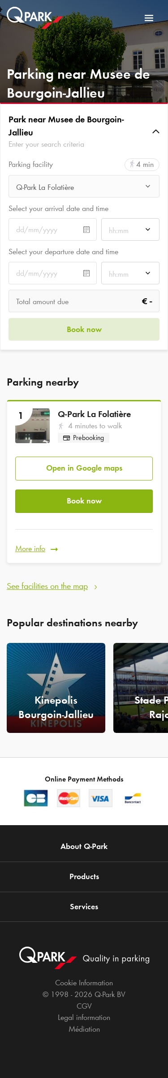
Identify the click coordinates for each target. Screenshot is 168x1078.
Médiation (84, 1029)
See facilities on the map (47, 585)
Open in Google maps (84, 468)
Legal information (84, 1017)
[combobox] (84, 189)
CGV (84, 1006)
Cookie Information (84, 983)
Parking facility (31, 164)
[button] (84, 131)
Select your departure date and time (63, 251)
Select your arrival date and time (58, 208)
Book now (84, 501)
